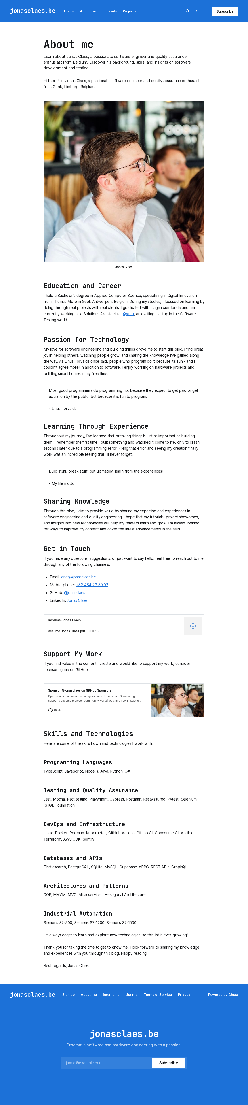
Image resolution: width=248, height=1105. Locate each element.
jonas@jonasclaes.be (78, 577)
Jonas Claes (77, 600)
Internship (111, 994)
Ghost (233, 994)
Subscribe (224, 11)
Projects (129, 11)
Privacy (184, 994)
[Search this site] (187, 11)
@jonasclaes (74, 592)
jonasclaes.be (32, 11)
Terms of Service (158, 994)
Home (69, 11)
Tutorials (109, 11)
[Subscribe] (168, 1063)
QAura (128, 314)
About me (88, 11)
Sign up (68, 994)
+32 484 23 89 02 (92, 585)
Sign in (201, 11)
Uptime (131, 994)
